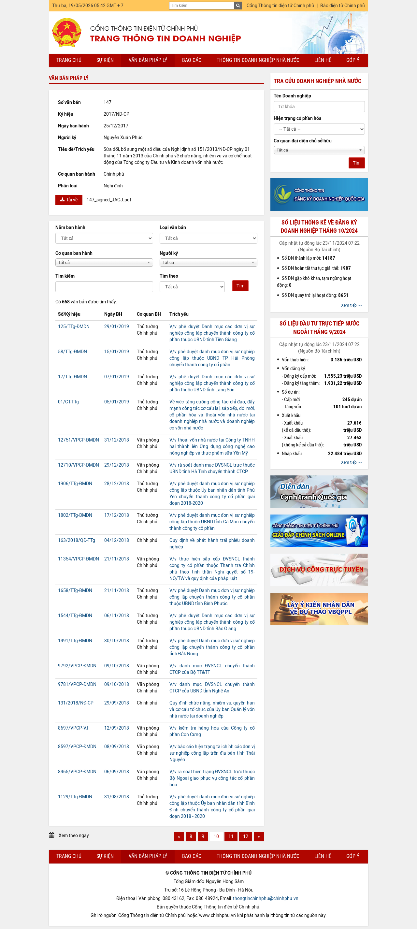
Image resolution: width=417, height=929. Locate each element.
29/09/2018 (116, 703)
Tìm (240, 285)
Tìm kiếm (65, 276)
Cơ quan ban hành (74, 253)
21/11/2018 (116, 559)
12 (245, 836)
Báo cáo (192, 60)
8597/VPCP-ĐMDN (77, 746)
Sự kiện (105, 60)
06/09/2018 (116, 772)
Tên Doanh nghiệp (292, 96)
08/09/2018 (116, 746)
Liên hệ (322, 60)
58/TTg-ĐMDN (72, 352)
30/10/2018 (116, 641)
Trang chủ (68, 60)
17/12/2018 (116, 515)
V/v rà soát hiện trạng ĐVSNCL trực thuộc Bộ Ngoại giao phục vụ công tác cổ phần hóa (212, 778)
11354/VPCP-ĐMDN (78, 559)
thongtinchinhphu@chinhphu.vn (265, 898)
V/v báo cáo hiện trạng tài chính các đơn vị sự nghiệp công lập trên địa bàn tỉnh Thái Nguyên (212, 753)
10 (216, 836)
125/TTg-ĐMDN (74, 326)
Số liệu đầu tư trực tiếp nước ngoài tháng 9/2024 (319, 327)
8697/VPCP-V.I (73, 728)
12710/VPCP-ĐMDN (78, 465)
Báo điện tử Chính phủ (342, 5)
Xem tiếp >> (351, 305)
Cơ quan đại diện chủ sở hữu (303, 141)
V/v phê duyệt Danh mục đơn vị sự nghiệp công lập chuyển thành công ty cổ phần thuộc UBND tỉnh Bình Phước (212, 597)
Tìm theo (169, 276)
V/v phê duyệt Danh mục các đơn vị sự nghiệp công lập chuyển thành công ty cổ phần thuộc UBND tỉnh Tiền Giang (212, 333)
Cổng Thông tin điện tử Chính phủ (280, 5)
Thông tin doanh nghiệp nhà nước (258, 60)
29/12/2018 (116, 465)
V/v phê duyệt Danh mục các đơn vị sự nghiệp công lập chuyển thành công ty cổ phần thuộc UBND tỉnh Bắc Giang (212, 622)
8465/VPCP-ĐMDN (77, 772)
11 (231, 836)
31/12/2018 (116, 440)
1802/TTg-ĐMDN (75, 515)
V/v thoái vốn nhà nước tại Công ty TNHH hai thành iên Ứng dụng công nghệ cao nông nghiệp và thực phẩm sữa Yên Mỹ (212, 446)
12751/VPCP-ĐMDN (78, 440)
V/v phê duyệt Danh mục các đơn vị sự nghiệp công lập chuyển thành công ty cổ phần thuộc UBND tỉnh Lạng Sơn (212, 383)
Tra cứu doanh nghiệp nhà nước (317, 81)
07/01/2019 (116, 377)
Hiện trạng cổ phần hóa (298, 118)
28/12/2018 (116, 483)
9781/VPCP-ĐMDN (77, 684)
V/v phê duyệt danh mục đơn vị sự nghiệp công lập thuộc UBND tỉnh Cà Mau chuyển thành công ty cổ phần (212, 522)
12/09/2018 (116, 728)
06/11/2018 (116, 615)
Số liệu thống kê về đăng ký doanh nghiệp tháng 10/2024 (319, 226)
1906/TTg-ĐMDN (75, 483)
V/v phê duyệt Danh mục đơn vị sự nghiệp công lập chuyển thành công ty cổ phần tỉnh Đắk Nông (212, 647)
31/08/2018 (116, 797)
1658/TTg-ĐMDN (75, 590)
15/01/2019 (116, 352)
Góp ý (352, 60)
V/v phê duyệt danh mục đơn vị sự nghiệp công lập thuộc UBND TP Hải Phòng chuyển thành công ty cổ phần (212, 358)
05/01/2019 (116, 402)
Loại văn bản (173, 227)
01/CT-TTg (68, 402)
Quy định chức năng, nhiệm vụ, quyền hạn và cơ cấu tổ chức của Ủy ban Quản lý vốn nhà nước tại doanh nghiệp (212, 709)
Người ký (169, 253)
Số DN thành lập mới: (308, 258)
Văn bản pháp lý (148, 60)
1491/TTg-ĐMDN (75, 641)
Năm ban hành (70, 227)
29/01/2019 (116, 326)
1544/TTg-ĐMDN (75, 615)
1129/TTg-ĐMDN (75, 797)
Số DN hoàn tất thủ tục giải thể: (316, 268)
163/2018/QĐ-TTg (76, 540)
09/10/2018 (116, 666)
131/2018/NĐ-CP (75, 703)
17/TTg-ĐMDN (72, 377)
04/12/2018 (116, 540)
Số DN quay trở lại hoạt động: (315, 295)
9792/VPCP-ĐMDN (77, 666)
